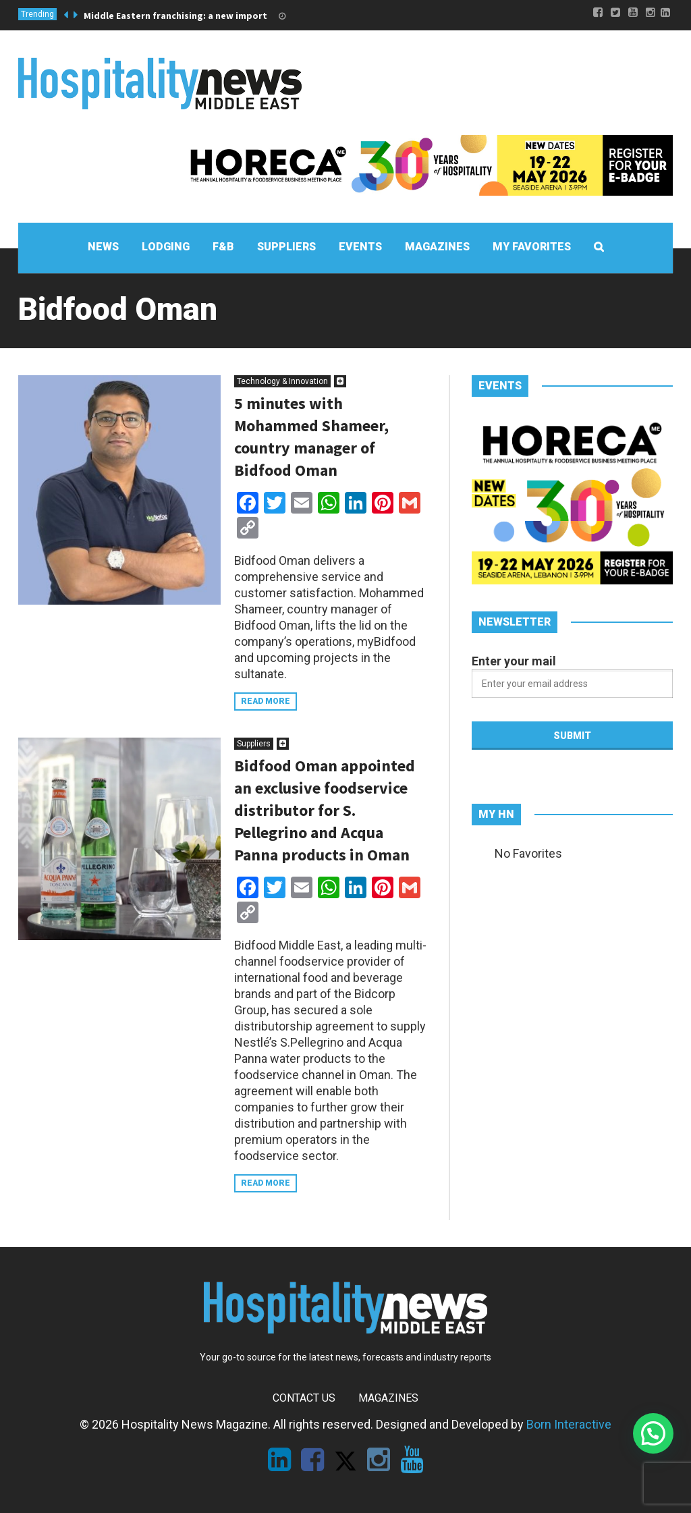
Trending (37, 14)
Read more (265, 701)
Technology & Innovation (282, 381)
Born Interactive (568, 1424)
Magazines (388, 1398)
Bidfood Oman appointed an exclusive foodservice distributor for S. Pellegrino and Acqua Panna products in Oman (324, 810)
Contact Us (304, 1398)
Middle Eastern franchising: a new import (175, 15)
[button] (653, 1433)
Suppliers (254, 743)
